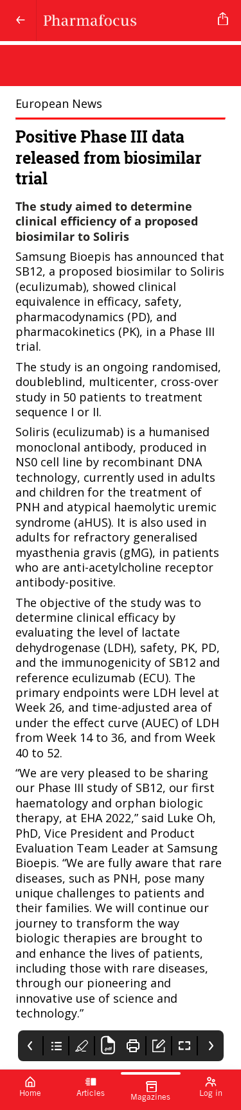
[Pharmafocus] (125, 20)
